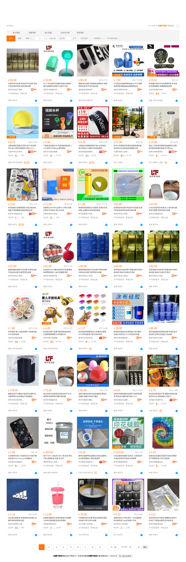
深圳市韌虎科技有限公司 (157, 90)
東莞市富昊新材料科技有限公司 (16, 400)
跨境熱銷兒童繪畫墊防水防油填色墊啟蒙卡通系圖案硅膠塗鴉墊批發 (22, 209)
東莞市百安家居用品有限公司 (86, 338)
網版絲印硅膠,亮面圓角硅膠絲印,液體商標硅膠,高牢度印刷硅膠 (92, 85)
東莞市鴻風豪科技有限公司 (51, 90)
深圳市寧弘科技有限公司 (16, 152)
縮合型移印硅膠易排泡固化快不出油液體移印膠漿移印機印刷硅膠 (57, 395)
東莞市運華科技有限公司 (122, 90)
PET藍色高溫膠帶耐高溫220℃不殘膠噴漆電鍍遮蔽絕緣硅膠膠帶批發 (128, 85)
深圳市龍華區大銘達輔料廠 (16, 524)
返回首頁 (113, 556)
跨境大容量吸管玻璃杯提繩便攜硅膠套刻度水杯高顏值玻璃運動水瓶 (128, 147)
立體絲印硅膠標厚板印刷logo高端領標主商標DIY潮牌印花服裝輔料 (92, 147)
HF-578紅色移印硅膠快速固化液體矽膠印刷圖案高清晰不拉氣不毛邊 (57, 85)
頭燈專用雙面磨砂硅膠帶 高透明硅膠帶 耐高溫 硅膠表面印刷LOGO (128, 395)
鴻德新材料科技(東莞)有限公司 (51, 524)
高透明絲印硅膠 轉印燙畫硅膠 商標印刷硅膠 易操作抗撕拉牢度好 (128, 271)
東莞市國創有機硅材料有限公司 (86, 400)
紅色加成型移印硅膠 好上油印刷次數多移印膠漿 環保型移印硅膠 (163, 209)
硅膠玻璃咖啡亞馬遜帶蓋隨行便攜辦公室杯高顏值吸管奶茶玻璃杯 (57, 519)
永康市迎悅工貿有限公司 (122, 152)
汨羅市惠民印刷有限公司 (51, 214)
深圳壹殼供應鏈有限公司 (16, 462)
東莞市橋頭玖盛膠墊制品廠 (122, 400)
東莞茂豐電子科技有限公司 (86, 214)
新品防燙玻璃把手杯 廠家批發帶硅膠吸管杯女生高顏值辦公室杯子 (163, 395)
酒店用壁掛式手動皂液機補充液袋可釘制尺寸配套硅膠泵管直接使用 (163, 519)
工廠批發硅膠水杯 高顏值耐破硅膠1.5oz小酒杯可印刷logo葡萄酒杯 (57, 147)
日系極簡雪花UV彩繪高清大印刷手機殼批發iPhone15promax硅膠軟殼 (22, 457)
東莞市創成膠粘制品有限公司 (122, 338)
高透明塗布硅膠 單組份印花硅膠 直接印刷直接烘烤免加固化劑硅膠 (22, 85)
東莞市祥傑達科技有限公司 (16, 214)
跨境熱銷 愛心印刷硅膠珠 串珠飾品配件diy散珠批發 (22, 333)
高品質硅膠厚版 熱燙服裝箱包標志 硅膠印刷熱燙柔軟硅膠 (22, 519)
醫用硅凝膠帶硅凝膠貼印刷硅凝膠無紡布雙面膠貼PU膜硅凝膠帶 (92, 457)
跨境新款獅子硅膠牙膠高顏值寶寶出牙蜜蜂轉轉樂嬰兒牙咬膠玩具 (57, 333)
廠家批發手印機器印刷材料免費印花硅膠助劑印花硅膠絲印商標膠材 (22, 395)
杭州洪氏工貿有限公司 (122, 524)
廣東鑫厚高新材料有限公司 (86, 90)
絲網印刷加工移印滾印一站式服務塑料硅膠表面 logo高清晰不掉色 (128, 519)
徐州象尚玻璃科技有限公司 (157, 400)
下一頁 (113, 547)
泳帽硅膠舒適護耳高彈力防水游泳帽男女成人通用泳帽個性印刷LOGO (22, 147)
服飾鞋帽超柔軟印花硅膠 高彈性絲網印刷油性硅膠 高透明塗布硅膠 (22, 271)
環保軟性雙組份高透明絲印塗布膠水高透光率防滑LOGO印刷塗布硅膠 (128, 333)
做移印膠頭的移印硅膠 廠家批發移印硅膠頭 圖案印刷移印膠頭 (92, 395)
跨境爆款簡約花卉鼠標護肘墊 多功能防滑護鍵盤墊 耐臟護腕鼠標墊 (163, 85)
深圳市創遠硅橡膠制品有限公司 (16, 338)
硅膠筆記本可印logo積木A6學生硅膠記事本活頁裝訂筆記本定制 (57, 209)
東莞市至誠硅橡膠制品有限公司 (51, 152)
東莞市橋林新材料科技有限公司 (122, 462)
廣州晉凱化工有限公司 (51, 462)
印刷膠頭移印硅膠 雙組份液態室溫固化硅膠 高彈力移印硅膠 (92, 519)
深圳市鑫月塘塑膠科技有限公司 (51, 338)
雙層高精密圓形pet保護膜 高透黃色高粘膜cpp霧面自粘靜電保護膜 (92, 209)
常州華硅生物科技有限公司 (86, 462)
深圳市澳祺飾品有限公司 (157, 462)
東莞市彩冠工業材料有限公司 (16, 90)
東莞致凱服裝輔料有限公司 (86, 152)
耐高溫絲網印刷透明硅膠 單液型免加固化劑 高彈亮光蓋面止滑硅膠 (163, 333)
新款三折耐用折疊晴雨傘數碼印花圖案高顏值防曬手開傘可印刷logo (163, 147)
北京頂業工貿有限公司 (86, 524)
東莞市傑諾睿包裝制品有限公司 (157, 524)
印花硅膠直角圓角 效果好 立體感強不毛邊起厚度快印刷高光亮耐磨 (128, 457)
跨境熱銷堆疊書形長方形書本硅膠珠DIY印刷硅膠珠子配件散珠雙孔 (92, 333)
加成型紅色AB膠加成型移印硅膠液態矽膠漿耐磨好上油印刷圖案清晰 (57, 271)
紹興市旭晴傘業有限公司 (157, 152)
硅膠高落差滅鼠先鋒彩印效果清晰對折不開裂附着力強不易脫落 (163, 457)
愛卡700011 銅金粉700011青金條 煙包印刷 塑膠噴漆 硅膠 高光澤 (57, 457)
